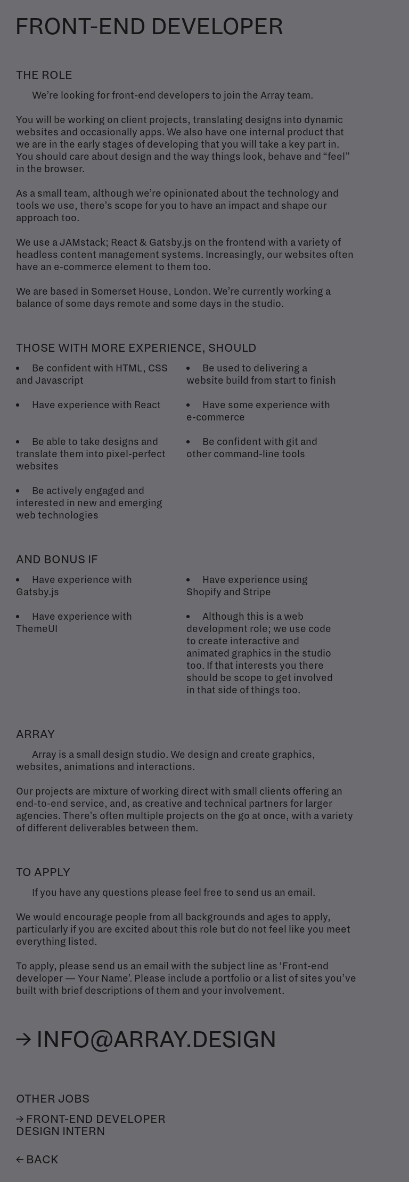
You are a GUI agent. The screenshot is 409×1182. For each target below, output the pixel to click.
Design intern (60, 1132)
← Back (37, 1160)
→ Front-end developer (91, 1119)
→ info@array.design (146, 1040)
